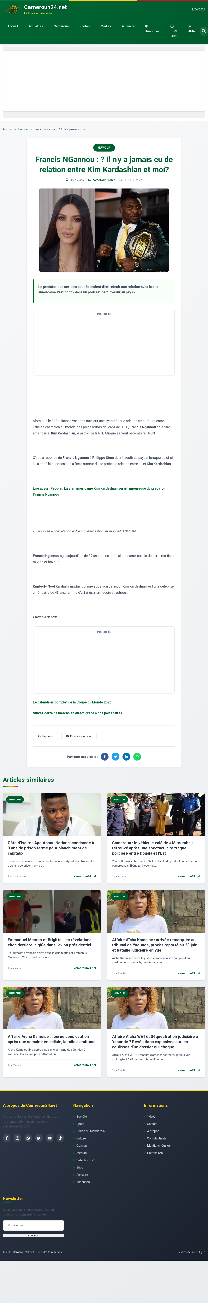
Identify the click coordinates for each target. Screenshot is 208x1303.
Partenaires (155, 1153)
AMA (191, 29)
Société (81, 1116)
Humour (23, 129)
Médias (106, 26)
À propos (153, 1131)
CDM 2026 (173, 31)
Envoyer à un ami (79, 736)
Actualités (36, 26)
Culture (81, 1138)
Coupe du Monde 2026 (91, 1131)
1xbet (151, 1116)
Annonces (152, 29)
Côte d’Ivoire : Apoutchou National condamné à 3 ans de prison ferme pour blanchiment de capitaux (51, 848)
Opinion (81, 1145)
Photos (85, 26)
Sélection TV (85, 1160)
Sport (80, 1124)
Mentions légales (159, 1145)
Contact (152, 1124)
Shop (79, 1167)
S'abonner (33, 1235)
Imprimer (45, 736)
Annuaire (128, 26)
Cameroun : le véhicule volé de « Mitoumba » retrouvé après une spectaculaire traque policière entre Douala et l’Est (152, 848)
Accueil (13, 26)
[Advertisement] (104, 81)
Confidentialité (157, 1138)
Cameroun (61, 26)
